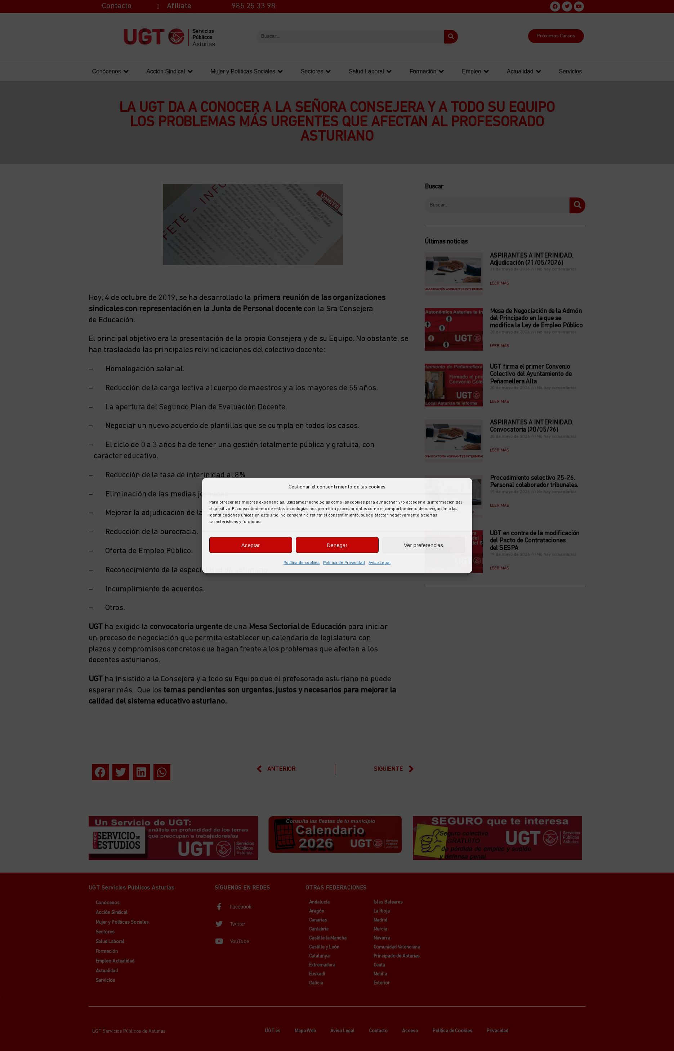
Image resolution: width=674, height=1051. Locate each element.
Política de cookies (302, 563)
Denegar (337, 545)
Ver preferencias (423, 545)
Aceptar (250, 545)
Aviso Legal (379, 563)
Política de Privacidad (344, 563)
